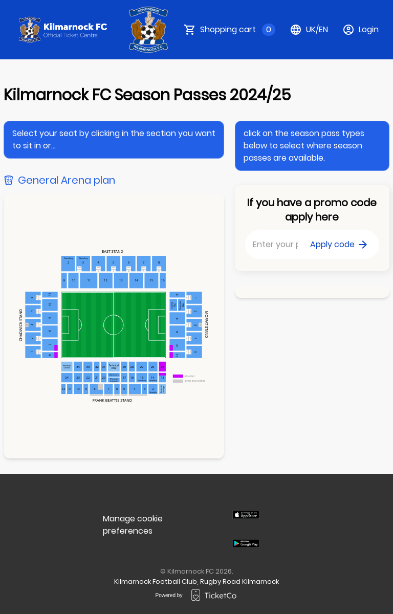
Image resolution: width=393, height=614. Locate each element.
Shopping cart (237, 30)
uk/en (309, 30)
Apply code (338, 244)
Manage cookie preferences (133, 525)
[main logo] (63, 29)
